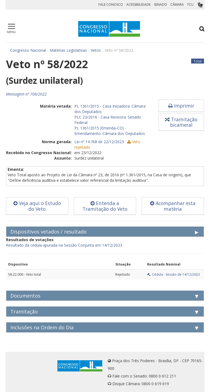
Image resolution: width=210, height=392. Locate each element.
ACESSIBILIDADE (138, 4)
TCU (190, 4)
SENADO (160, 4)
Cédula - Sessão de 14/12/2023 (173, 274)
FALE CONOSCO (110, 4)
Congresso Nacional (28, 50)
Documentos (25, 295)
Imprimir (181, 105)
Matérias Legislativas (68, 50)
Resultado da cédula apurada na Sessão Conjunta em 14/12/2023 (64, 245)
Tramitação (24, 311)
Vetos (96, 50)
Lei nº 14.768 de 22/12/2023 (99, 141)
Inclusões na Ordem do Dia (42, 327)
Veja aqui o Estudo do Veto (37, 206)
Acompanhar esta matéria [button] (173, 206)
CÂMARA (177, 4)
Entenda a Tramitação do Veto (105, 206)
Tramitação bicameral (181, 122)
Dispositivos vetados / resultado (48, 231)
